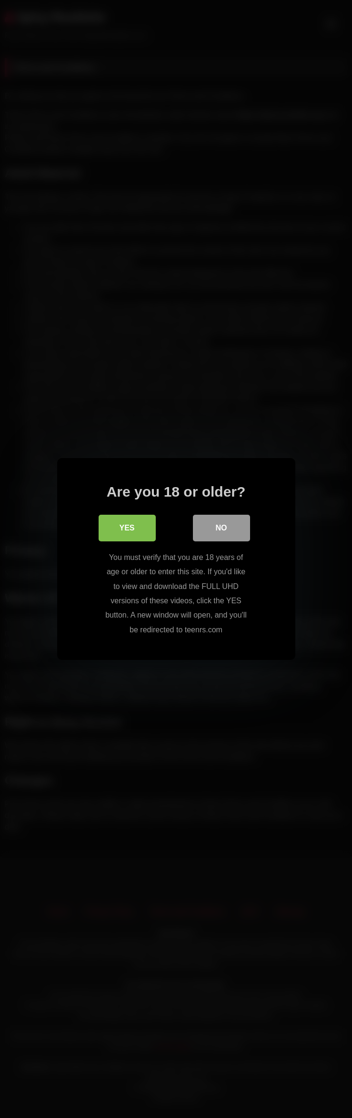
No (221, 528)
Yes (126, 528)
